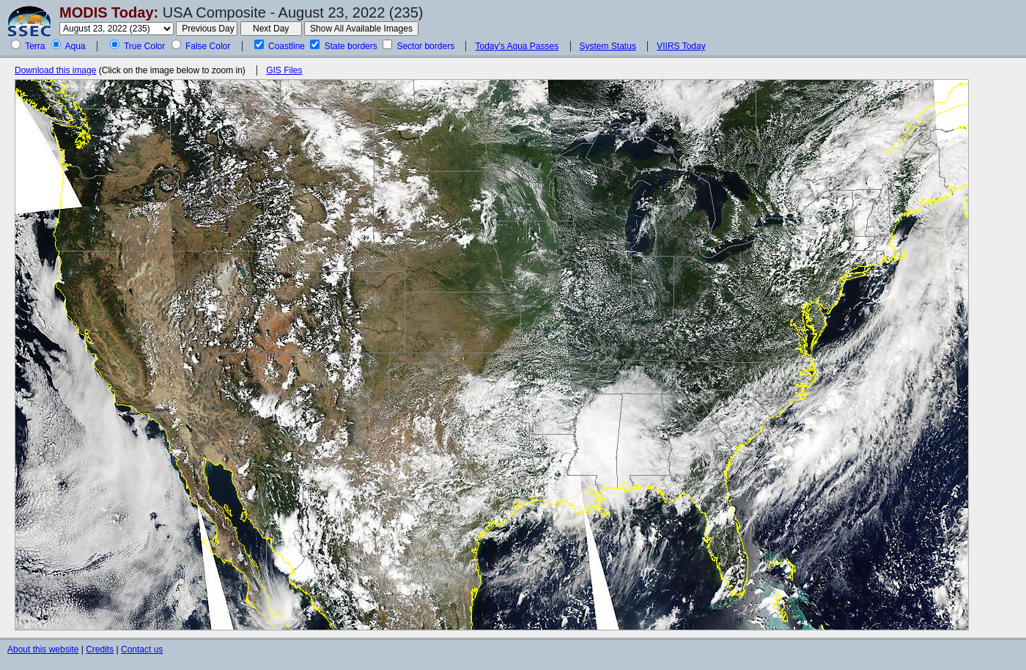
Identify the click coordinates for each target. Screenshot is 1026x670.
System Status (608, 46)
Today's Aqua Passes (516, 46)
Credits (100, 649)
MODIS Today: (108, 12)
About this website (42, 649)
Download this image (55, 70)
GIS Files (284, 70)
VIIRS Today (681, 46)
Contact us (142, 649)
